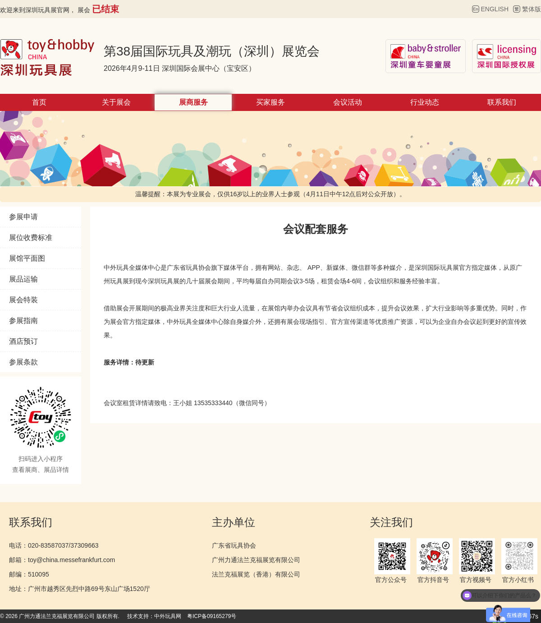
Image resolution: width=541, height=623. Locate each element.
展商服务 (193, 102)
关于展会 (116, 102)
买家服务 (270, 102)
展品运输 (23, 279)
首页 (39, 102)
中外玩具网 (167, 616)
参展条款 (23, 362)
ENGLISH (495, 9)
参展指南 (23, 320)
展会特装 (23, 300)
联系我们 (501, 102)
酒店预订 (23, 341)
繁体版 (531, 9)
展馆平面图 (27, 258)
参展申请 (23, 217)
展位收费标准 (30, 237)
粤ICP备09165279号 (211, 616)
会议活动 (347, 102)
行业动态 (424, 102)
